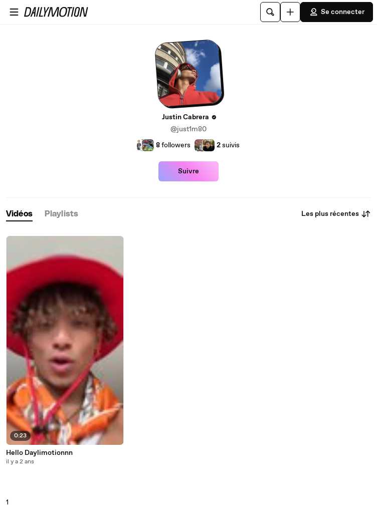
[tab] (19, 214)
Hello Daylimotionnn (39, 453)
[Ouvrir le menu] (14, 12)
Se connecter (336, 12)
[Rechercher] (270, 12)
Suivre (188, 171)
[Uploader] (290, 12)
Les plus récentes (336, 214)
